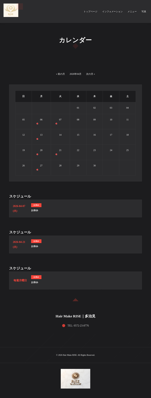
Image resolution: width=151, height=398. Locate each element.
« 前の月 (60, 74)
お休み (34, 210)
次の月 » (90, 74)
